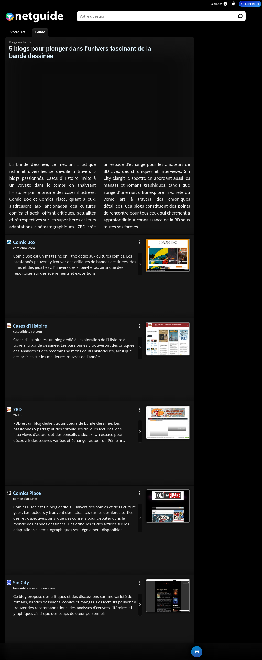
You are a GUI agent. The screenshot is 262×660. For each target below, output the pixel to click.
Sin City (21, 582)
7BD (17, 409)
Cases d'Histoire (30, 326)
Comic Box (24, 242)
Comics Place (27, 493)
